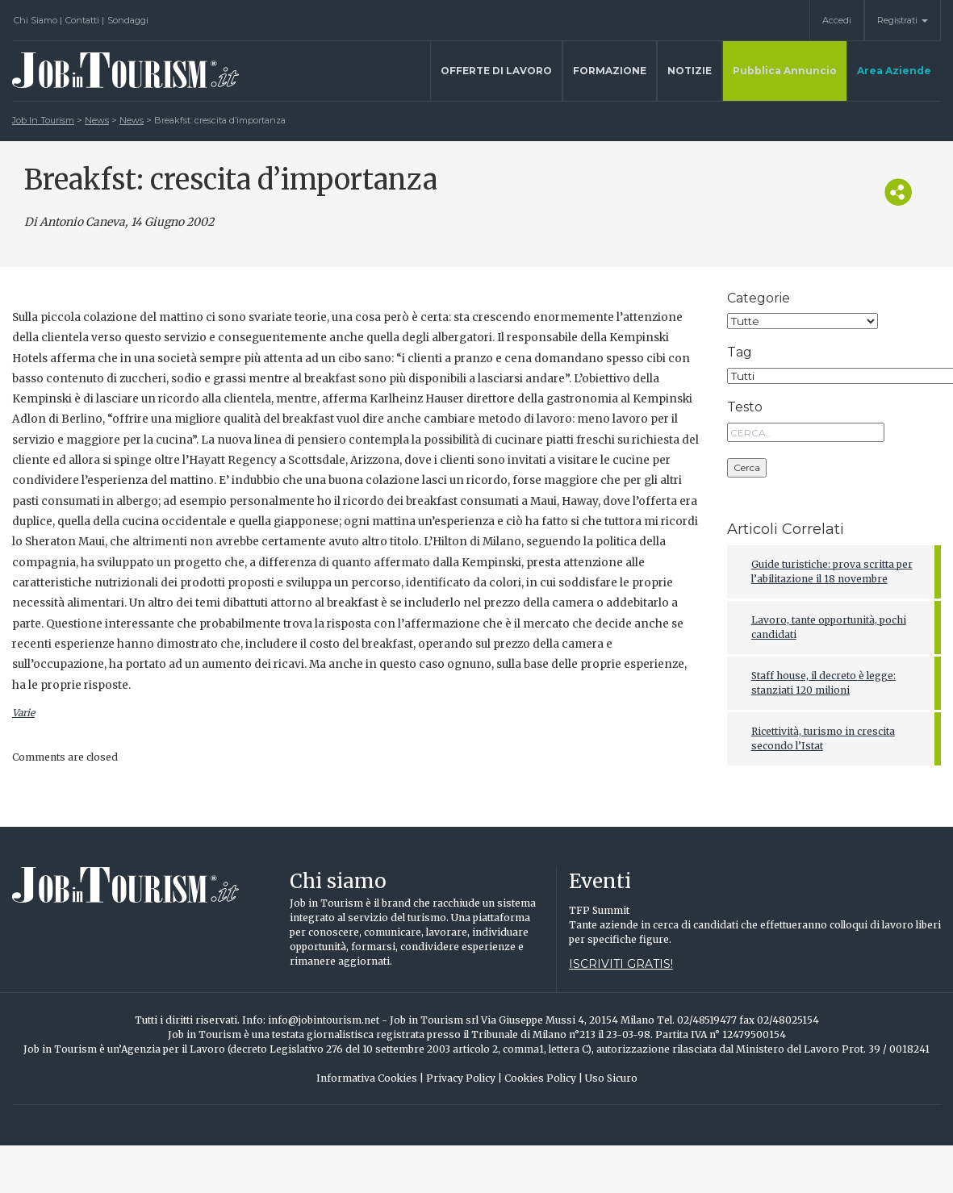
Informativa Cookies (370, 1078)
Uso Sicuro (611, 1078)
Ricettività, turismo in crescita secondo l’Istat (823, 738)
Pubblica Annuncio (785, 71)
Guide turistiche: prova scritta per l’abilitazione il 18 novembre (832, 571)
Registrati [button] (902, 20)
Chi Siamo (38, 20)
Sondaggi (127, 20)
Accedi (836, 20)
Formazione (609, 71)
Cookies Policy (543, 1078)
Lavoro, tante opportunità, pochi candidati (828, 627)
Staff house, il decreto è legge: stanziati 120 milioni (823, 682)
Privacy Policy (464, 1078)
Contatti (84, 20)
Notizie (689, 71)
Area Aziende (894, 71)
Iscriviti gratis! (621, 964)
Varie (23, 713)
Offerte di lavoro (496, 71)
